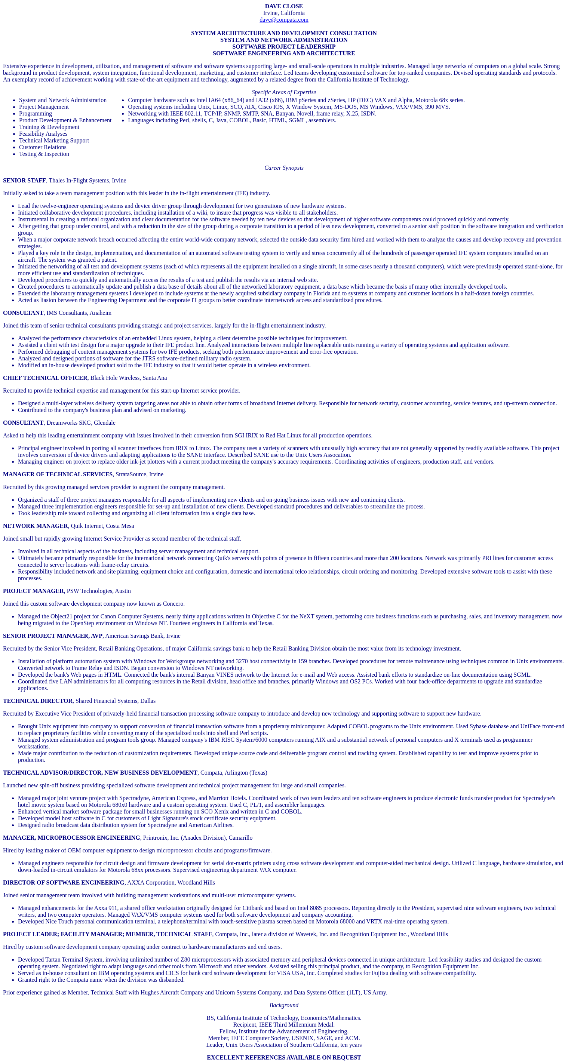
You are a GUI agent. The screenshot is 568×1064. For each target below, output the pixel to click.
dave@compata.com (284, 19)
